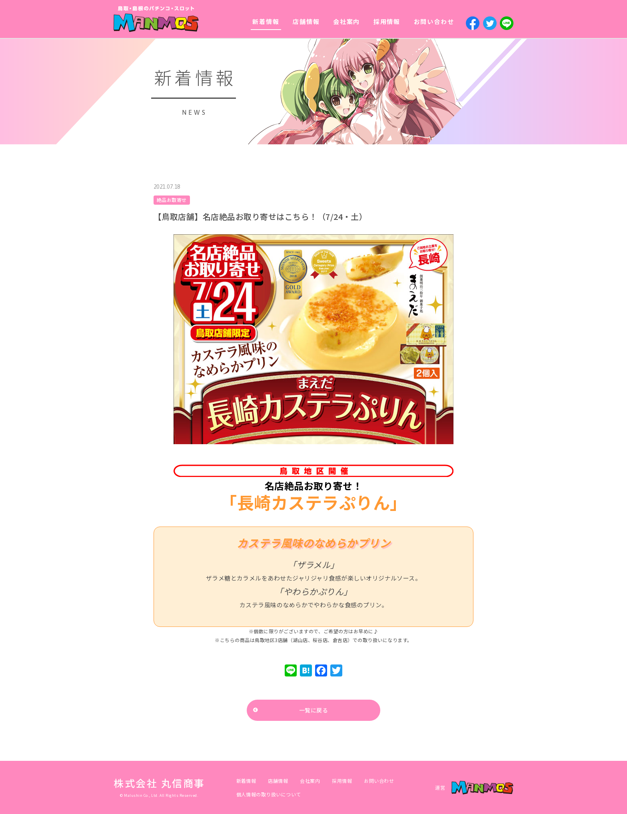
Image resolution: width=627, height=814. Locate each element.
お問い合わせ (434, 21)
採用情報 (386, 21)
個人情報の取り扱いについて (268, 794)
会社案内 (346, 21)
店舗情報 (306, 21)
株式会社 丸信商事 (159, 783)
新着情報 (265, 21)
